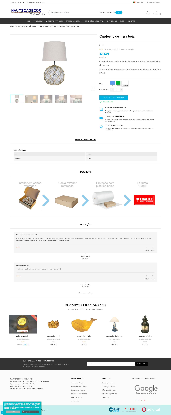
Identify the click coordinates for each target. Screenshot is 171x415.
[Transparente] (125, 83)
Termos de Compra (78, 383)
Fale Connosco (76, 397)
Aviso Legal (75, 401)
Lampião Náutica (146, 336)
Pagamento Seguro (78, 390)
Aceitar (13, 411)
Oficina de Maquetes (109, 390)
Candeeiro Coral (55, 336)
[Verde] (118, 83)
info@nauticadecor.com (36, 2)
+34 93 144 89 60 (17, 2)
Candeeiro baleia (85, 336)
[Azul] (112, 83)
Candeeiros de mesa (24, 339)
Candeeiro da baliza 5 (116, 336)
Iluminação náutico (116, 339)
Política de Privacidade (79, 394)
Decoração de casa (108, 383)
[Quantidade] (117, 90)
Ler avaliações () (110, 49)
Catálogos (105, 397)
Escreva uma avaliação (126, 49)
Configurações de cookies (30, 412)
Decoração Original (108, 387)
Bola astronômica (24, 336)
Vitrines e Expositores (109, 394)
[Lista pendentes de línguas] (138, 2)
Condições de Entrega (79, 387)
